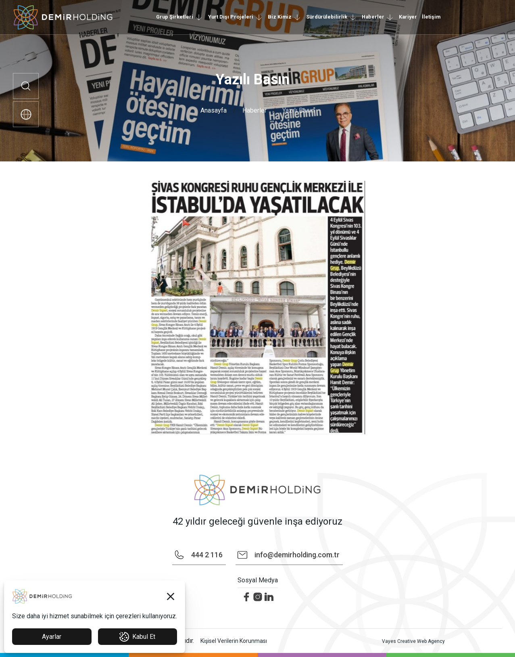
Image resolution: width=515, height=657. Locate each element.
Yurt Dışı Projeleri (230, 17)
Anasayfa (213, 110)
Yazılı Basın (298, 110)
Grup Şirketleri (174, 17)
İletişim (431, 17)
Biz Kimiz (280, 17)
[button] (170, 596)
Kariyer (408, 17)
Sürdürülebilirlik (326, 17)
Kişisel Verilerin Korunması (233, 641)
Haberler (373, 17)
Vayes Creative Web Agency (413, 641)
